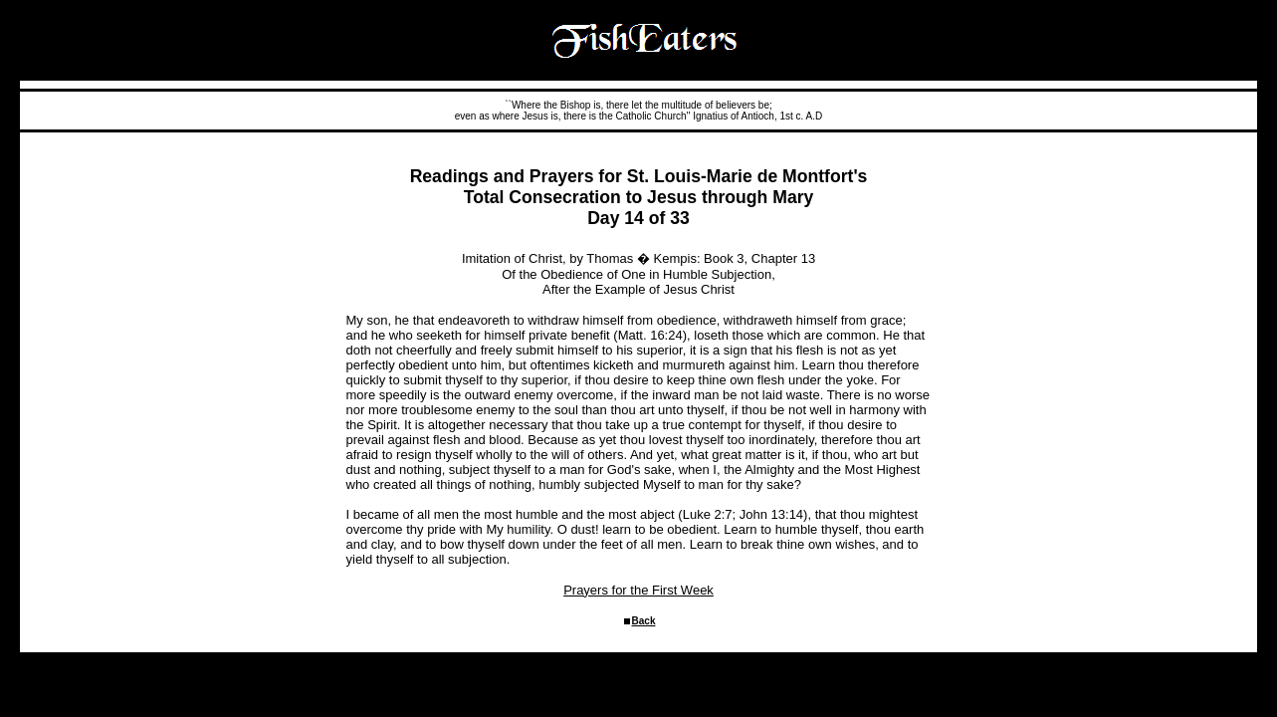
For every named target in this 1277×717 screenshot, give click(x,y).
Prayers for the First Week (638, 590)
